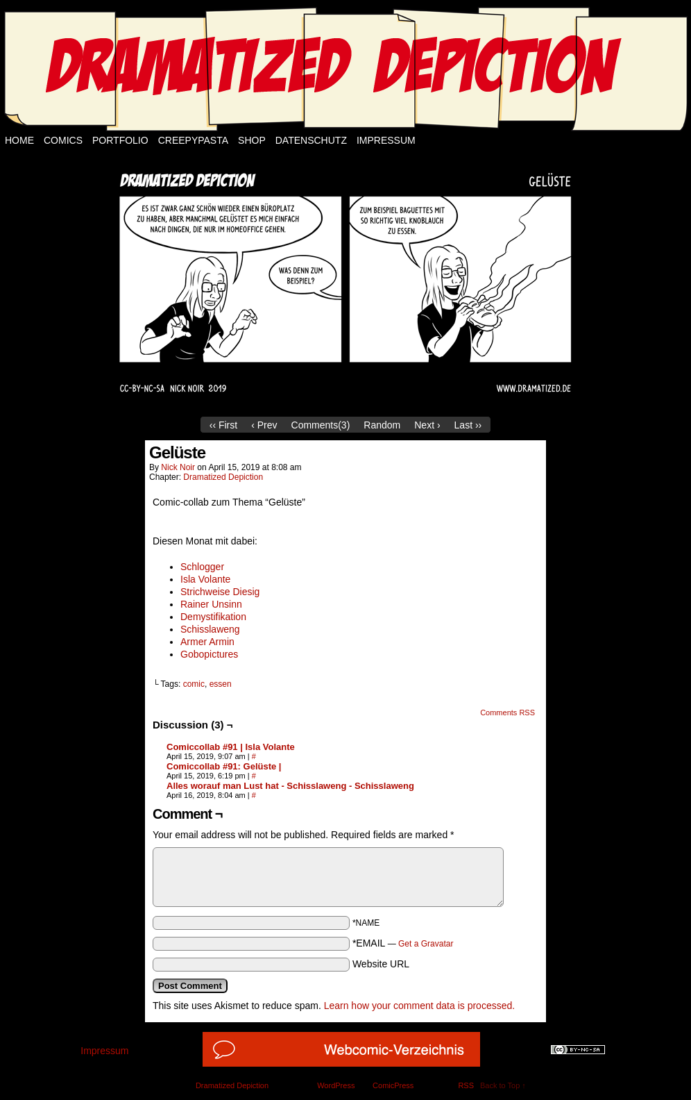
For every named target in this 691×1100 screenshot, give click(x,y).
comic (194, 684)
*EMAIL (403, 943)
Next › (427, 425)
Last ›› (468, 425)
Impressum (386, 140)
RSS (466, 1085)
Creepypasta (193, 140)
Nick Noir (178, 467)
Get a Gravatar (425, 944)
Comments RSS (507, 712)
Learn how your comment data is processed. (419, 1005)
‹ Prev (264, 425)
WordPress (336, 1085)
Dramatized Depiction (223, 477)
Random (382, 425)
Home (19, 140)
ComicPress (393, 1085)
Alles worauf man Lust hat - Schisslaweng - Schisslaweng (290, 786)
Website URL (380, 963)
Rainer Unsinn (211, 604)
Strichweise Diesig (219, 591)
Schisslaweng (210, 629)
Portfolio (120, 140)
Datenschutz (311, 140)
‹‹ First (223, 425)
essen (221, 684)
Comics (63, 140)
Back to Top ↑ (503, 1085)
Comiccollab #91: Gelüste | (224, 766)
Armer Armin (207, 641)
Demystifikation (213, 616)
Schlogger (202, 566)
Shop (252, 140)
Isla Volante (205, 579)
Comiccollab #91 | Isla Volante (231, 747)
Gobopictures (209, 654)
